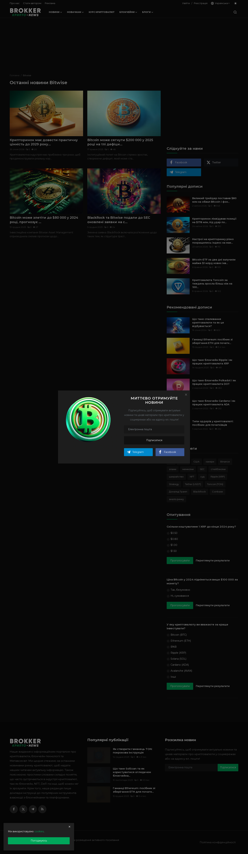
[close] (69, 827)
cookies (39, 831)
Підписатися (154, 440)
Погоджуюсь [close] (39, 840)
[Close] (186, 394)
